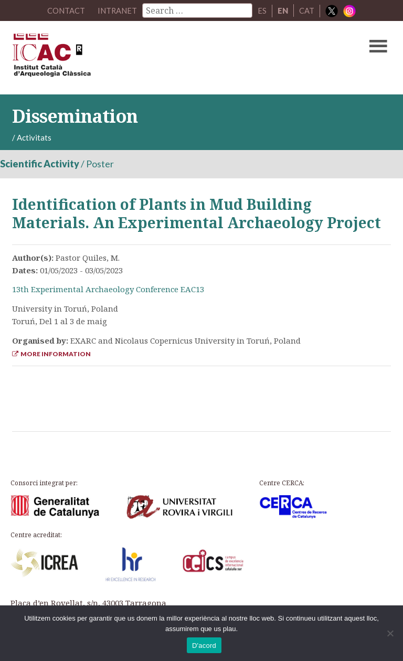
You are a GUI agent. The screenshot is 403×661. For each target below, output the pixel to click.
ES (262, 10)
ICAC (161, 58)
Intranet (117, 10)
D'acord (204, 645)
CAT (307, 10)
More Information (51, 354)
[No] (390, 633)
